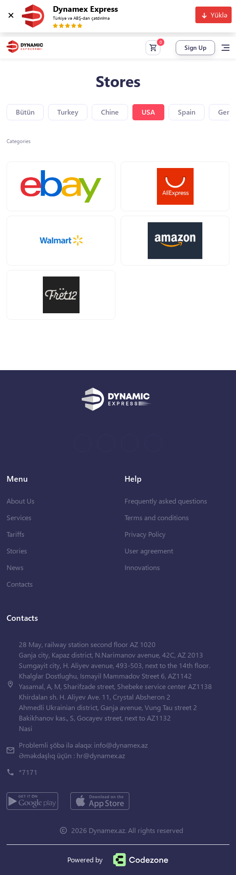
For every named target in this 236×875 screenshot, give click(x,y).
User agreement (149, 550)
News (15, 567)
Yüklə (219, 14)
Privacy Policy (145, 534)
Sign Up (195, 47)
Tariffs (15, 534)
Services (19, 517)
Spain (186, 111)
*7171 (28, 772)
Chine (110, 111)
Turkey (67, 111)
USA (148, 111)
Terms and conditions (157, 517)
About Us (21, 500)
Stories (17, 550)
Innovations (142, 567)
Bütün (25, 111)
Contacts (20, 583)
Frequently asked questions (166, 500)
